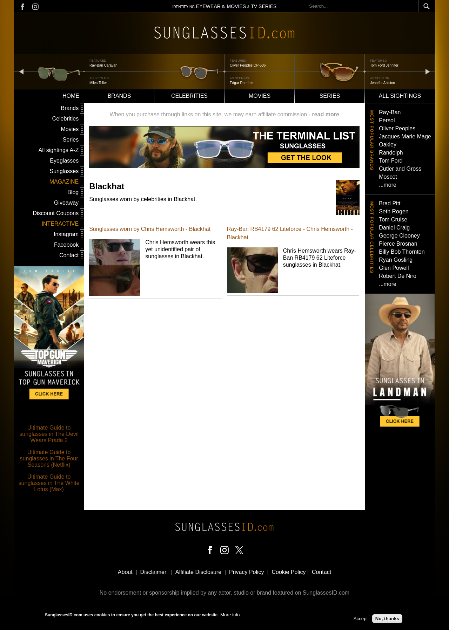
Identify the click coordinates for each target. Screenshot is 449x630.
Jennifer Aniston (382, 83)
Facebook (66, 245)
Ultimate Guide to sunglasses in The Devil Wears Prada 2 (49, 434)
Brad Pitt (389, 203)
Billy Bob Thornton (401, 252)
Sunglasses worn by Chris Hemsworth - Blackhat (149, 229)
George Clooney (399, 236)
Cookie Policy (289, 572)
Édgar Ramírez (241, 83)
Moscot (388, 177)
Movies (259, 96)
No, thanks (387, 619)
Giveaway (66, 203)
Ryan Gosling (396, 260)
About (125, 572)
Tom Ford (391, 161)
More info (230, 614)
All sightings (400, 96)
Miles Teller (98, 83)
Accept (361, 619)
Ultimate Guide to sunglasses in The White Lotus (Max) (49, 483)
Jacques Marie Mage (405, 136)
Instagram (66, 234)
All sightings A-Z (58, 150)
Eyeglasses (64, 161)
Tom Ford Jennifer (384, 65)
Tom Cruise (393, 219)
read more (325, 114)
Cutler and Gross (400, 169)
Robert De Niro (397, 276)
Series (330, 96)
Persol (387, 120)
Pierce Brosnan (398, 244)
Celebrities (189, 96)
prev (21, 71)
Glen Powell (394, 268)
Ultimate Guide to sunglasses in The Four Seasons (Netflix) (49, 458)
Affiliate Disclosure (198, 572)
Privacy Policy (246, 572)
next (427, 71)
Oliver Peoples (397, 128)
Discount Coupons (56, 213)
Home (70, 96)
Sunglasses (64, 171)
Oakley (387, 145)
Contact (69, 255)
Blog (73, 192)
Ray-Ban (390, 112)
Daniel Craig (394, 228)
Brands (119, 96)
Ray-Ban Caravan (103, 65)
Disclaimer (153, 572)
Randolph (391, 153)
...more (387, 185)
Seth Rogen (394, 211)
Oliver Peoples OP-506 (248, 65)
